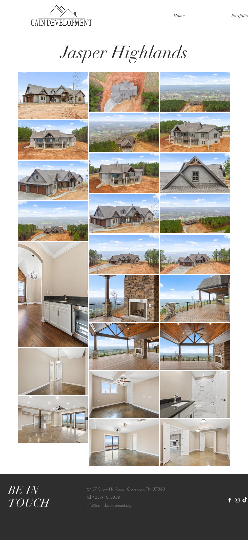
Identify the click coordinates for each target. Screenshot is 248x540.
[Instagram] (237, 500)
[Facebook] (229, 500)
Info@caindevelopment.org (109, 505)
